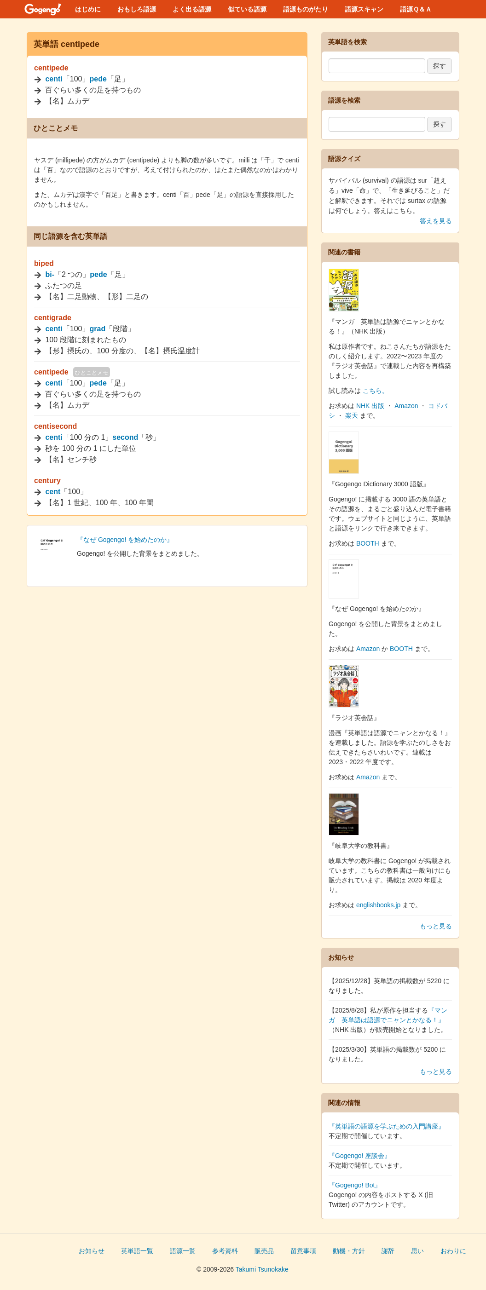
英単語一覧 (137, 1251)
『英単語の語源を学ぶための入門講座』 (387, 1126)
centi (53, 79)
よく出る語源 (192, 9)
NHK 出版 (370, 405)
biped (44, 263)
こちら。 (375, 390)
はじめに (88, 9)
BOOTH (367, 543)
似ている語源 (247, 9)
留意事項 (303, 1251)
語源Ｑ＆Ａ (416, 9)
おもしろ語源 (136, 9)
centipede (51, 68)
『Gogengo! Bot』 (355, 1185)
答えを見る (436, 221)
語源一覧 (183, 1251)
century (47, 480)
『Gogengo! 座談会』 (360, 1155)
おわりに (453, 1251)
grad (98, 329)
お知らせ (91, 1251)
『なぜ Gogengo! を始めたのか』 (125, 539)
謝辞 (388, 1251)
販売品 (264, 1251)
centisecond (55, 426)
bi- (49, 274)
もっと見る (436, 926)
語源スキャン (364, 9)
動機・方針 (349, 1251)
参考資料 (225, 1251)
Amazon (406, 405)
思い (417, 1251)
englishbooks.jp (378, 905)
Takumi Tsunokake (262, 1269)
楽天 (351, 415)
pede (98, 79)
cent (52, 491)
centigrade (52, 318)
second (125, 437)
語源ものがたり (305, 9)
